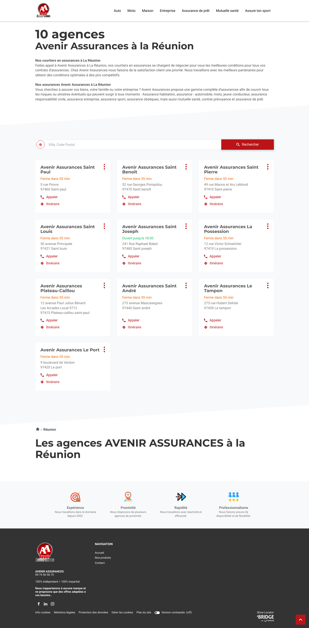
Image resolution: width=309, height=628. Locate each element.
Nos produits (103, 558)
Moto (131, 11)
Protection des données (93, 613)
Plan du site (143, 612)
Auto (117, 11)
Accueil (99, 553)
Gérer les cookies (122, 612)
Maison (147, 11)
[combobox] (128, 144)
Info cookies (43, 613)
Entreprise (167, 11)
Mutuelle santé (227, 11)
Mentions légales (64, 613)
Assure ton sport (258, 11)
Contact (100, 563)
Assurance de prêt (196, 11)
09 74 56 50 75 (44, 575)
